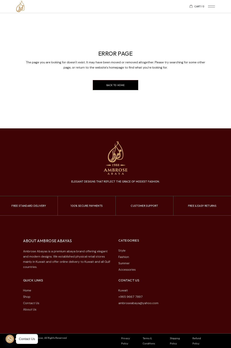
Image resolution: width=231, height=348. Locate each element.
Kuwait (123, 290)
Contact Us (31, 303)
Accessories (127, 270)
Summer (124, 263)
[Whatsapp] (10, 339)
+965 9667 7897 (130, 297)
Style (122, 250)
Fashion (123, 257)
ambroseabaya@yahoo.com (138, 303)
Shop (26, 297)
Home (27, 290)
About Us (29, 309)
